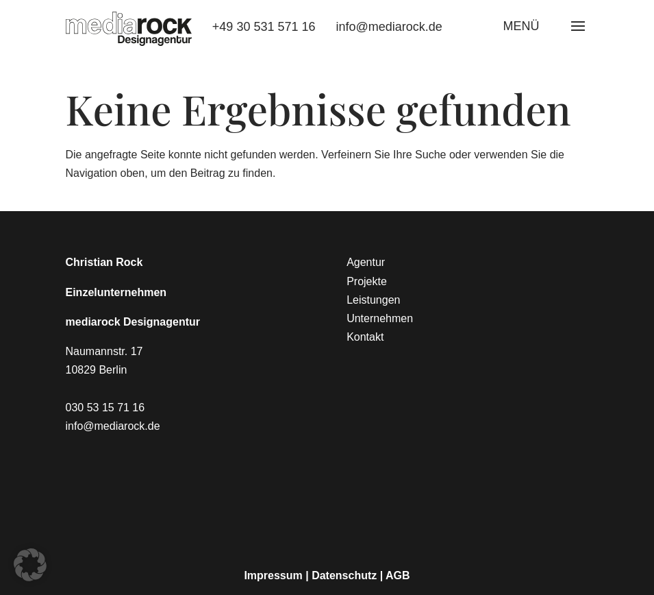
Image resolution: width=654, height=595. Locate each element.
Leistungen (373, 300)
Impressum (273, 575)
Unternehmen (380, 318)
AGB (398, 575)
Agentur (366, 262)
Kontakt (365, 337)
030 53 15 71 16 (105, 407)
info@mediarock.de (389, 27)
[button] (30, 565)
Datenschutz (344, 575)
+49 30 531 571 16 (264, 27)
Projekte (367, 281)
